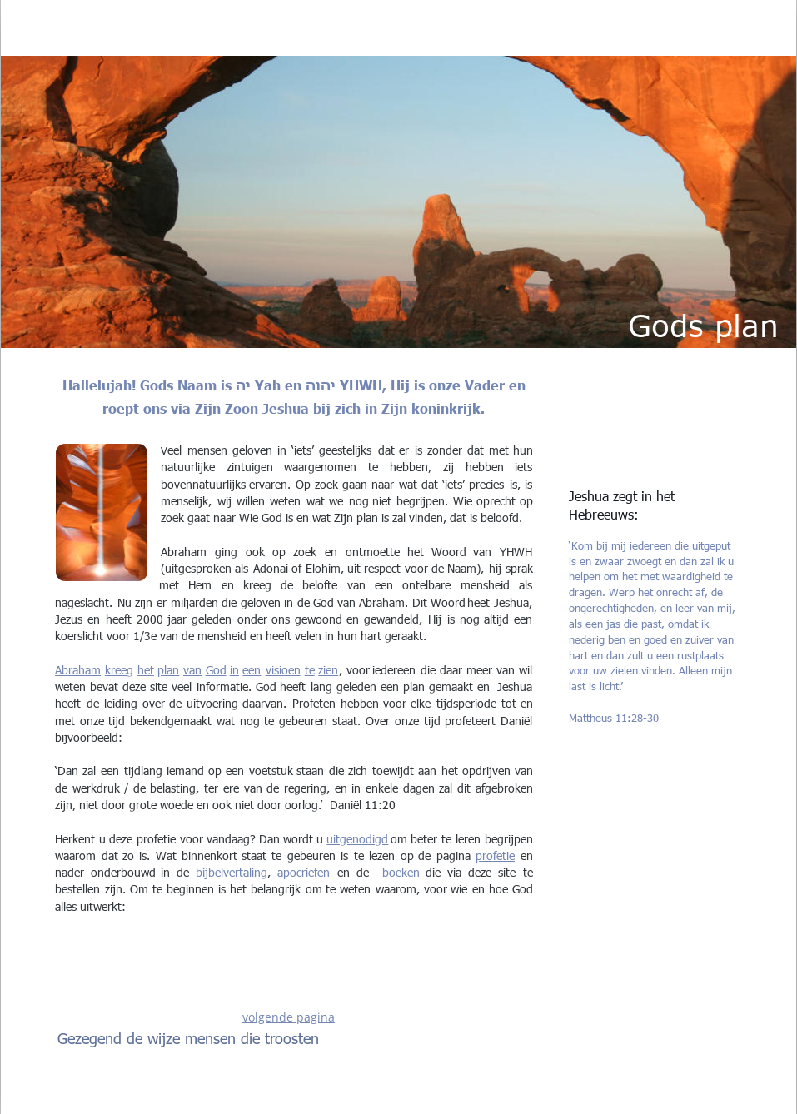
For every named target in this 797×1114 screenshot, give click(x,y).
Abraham (78, 670)
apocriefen (303, 872)
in (234, 670)
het (145, 670)
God (216, 670)
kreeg (119, 670)
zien (328, 670)
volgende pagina (288, 1017)
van (192, 670)
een (251, 670)
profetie (495, 855)
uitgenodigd (357, 839)
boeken (401, 872)
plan (168, 670)
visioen (283, 670)
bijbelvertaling (231, 872)
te (310, 670)
